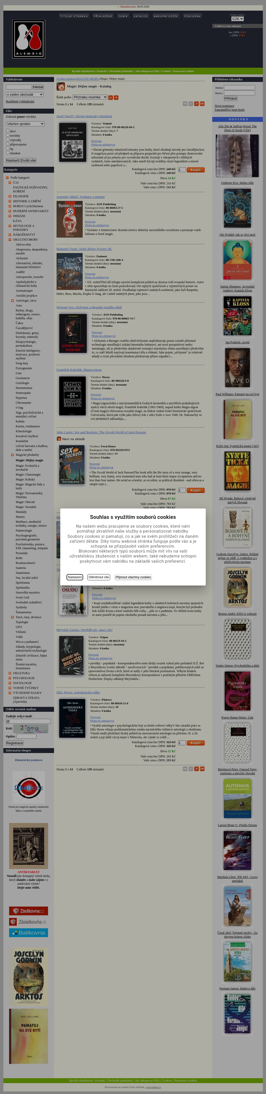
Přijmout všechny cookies (133, 577)
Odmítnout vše (99, 577)
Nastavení (75, 577)
